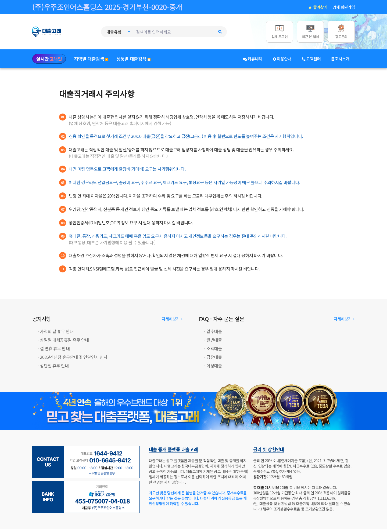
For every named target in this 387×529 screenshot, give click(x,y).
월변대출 (214, 340)
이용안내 (282, 58)
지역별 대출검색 (91, 58)
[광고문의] (341, 31)
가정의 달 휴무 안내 (56, 331)
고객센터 (311, 58)
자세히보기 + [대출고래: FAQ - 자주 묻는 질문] (344, 319)
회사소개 (340, 58)
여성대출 (214, 365)
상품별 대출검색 (133, 58)
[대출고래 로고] (52, 31)
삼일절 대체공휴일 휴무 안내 (64, 340)
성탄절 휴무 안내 (54, 365)
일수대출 (214, 331)
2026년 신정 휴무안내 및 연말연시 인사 (73, 357)
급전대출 (214, 357)
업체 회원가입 (343, 7)
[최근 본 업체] (310, 31)
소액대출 (214, 348)
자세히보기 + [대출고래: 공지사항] (172, 319)
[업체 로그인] (279, 31)
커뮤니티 (252, 58)
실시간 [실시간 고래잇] (49, 59)
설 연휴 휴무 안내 (55, 348)
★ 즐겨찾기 (317, 7)
